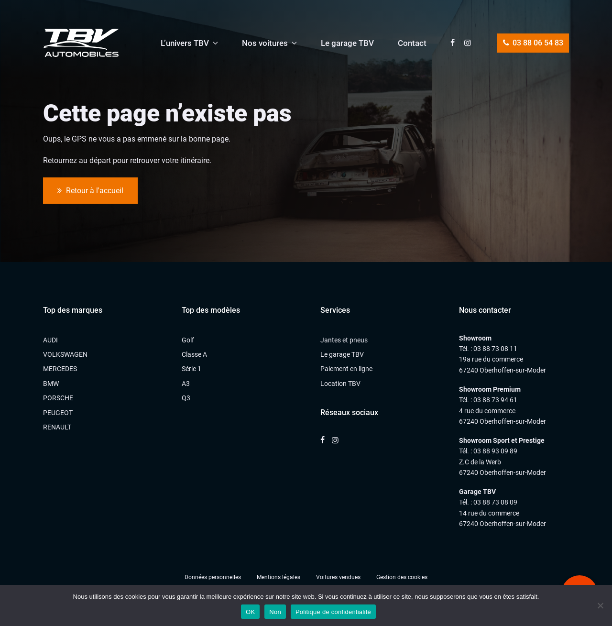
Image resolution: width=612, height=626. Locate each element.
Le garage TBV (347, 43)
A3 (186, 383)
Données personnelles (213, 577)
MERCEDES (60, 369)
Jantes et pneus (344, 340)
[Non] (600, 605)
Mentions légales (278, 577)
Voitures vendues (338, 577)
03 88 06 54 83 (533, 42)
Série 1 (191, 369)
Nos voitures (265, 43)
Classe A (194, 354)
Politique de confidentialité (333, 611)
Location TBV (340, 383)
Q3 (186, 398)
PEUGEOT (58, 413)
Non (275, 611)
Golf (188, 340)
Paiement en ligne (346, 369)
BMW (51, 383)
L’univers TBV (185, 43)
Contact (412, 43)
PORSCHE (58, 398)
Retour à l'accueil (90, 191)
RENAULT (57, 427)
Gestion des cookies (401, 577)
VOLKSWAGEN (65, 354)
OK (250, 611)
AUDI (50, 340)
